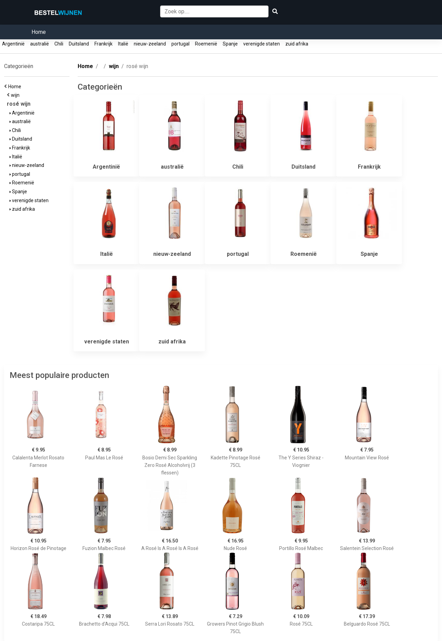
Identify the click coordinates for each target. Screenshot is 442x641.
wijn (16, 95)
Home (38, 32)
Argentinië (13, 44)
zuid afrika (296, 44)
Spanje (230, 44)
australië (39, 44)
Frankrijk (103, 44)
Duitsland (79, 44)
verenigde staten (261, 44)
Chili (58, 44)
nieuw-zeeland (150, 44)
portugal (180, 44)
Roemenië (206, 44)
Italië (123, 44)
